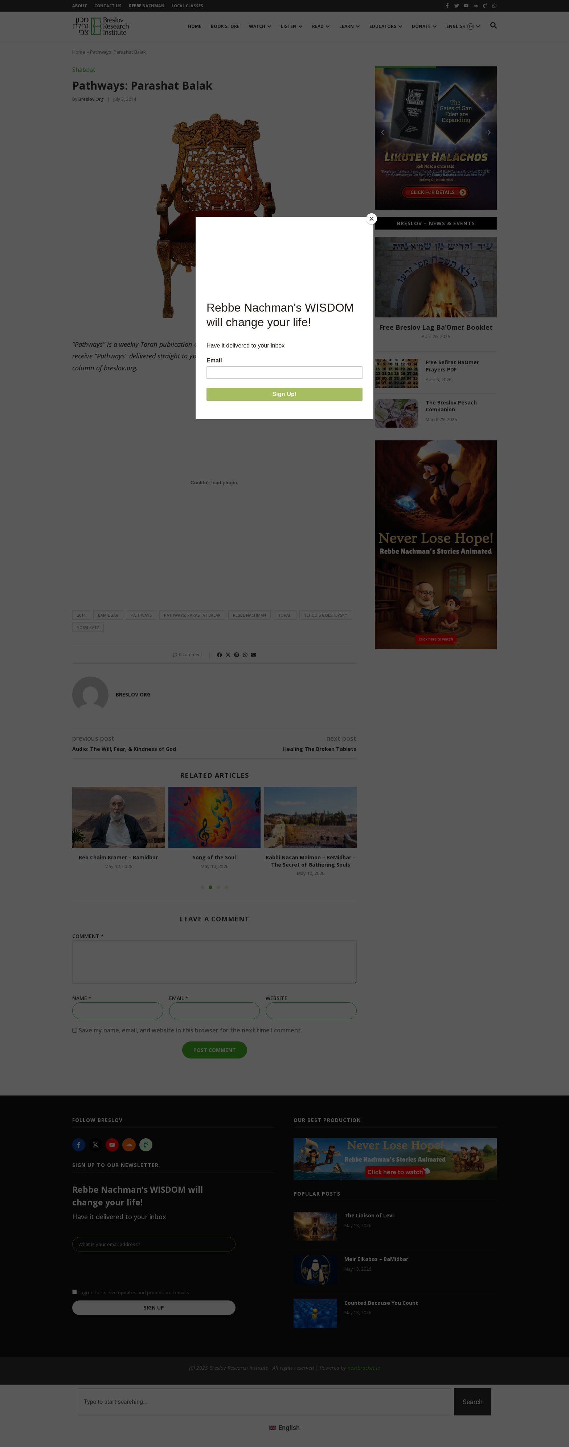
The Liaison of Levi (369, 1215)
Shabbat (83, 70)
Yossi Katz (88, 627)
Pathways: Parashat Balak (192, 615)
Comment (88, 936)
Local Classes (187, 5)
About (79, 5)
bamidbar (108, 615)
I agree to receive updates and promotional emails (133, 1292)
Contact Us (108, 5)
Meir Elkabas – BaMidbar (376, 1258)
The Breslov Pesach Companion (451, 406)
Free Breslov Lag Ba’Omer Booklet (436, 327)
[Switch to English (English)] (284, 1427)
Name (81, 998)
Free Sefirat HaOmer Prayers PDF (452, 366)
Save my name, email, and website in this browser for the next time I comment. (190, 1030)
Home (78, 52)
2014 (81, 615)
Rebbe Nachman (146, 5)
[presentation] (127, 1269)
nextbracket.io (364, 1367)
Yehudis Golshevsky (325, 615)
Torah (285, 615)
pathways (141, 615)
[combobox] (264, 1401)
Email (178, 998)
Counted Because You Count (381, 1302)
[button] (219, 654)
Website (276, 998)
